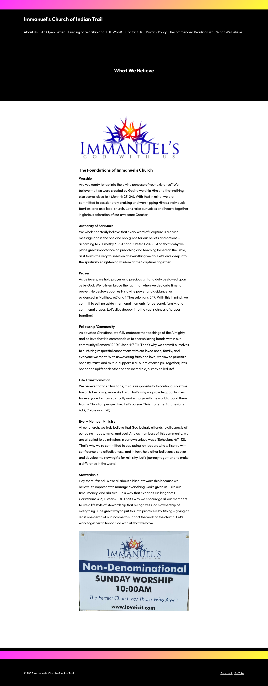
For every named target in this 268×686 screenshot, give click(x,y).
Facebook (226, 673)
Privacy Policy (156, 32)
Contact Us (133, 32)
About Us (31, 32)
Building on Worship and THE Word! (95, 32)
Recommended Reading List (191, 32)
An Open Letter (53, 32)
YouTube (239, 673)
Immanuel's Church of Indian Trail (63, 19)
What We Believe (229, 32)
